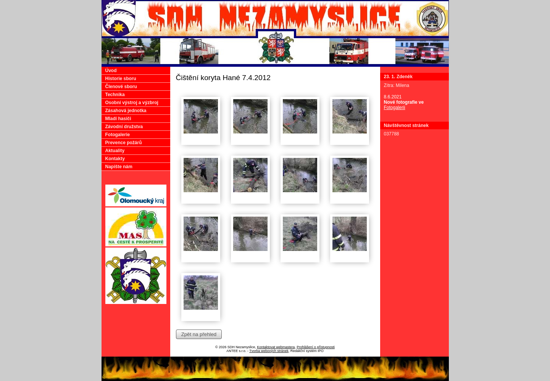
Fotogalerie (117, 134)
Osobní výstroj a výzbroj (131, 102)
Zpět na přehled (198, 334)
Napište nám (118, 166)
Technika (115, 94)
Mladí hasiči (118, 118)
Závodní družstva (124, 126)
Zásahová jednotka (126, 110)
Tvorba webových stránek (269, 351)
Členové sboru (121, 86)
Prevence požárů (123, 142)
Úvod (111, 70)
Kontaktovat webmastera (276, 347)
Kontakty (115, 158)
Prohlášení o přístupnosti (316, 347)
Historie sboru (120, 78)
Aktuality (115, 150)
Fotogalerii (394, 107)
